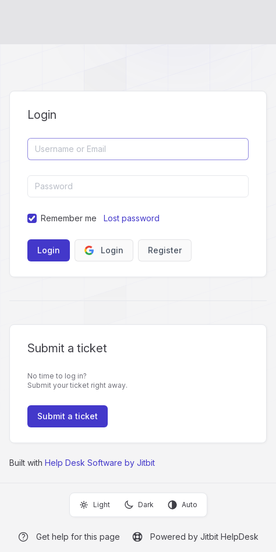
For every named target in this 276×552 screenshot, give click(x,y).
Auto (182, 504)
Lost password (132, 218)
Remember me (69, 218)
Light (94, 504)
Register (165, 250)
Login (103, 250)
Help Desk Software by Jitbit (100, 463)
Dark (139, 504)
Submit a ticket (67, 416)
